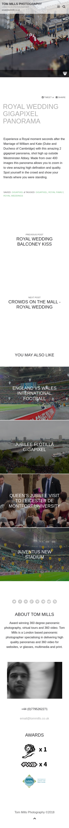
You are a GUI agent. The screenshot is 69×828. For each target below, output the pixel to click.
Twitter (14, 602)
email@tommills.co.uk (11, 10)
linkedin (26, 602)
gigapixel (41, 192)
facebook (20, 602)
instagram (49, 602)
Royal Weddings (13, 195)
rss (55, 602)
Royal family (55, 192)
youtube (43, 602)
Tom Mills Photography (22, 4)
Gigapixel (17, 192)
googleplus (32, 602)
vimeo (37, 602)
